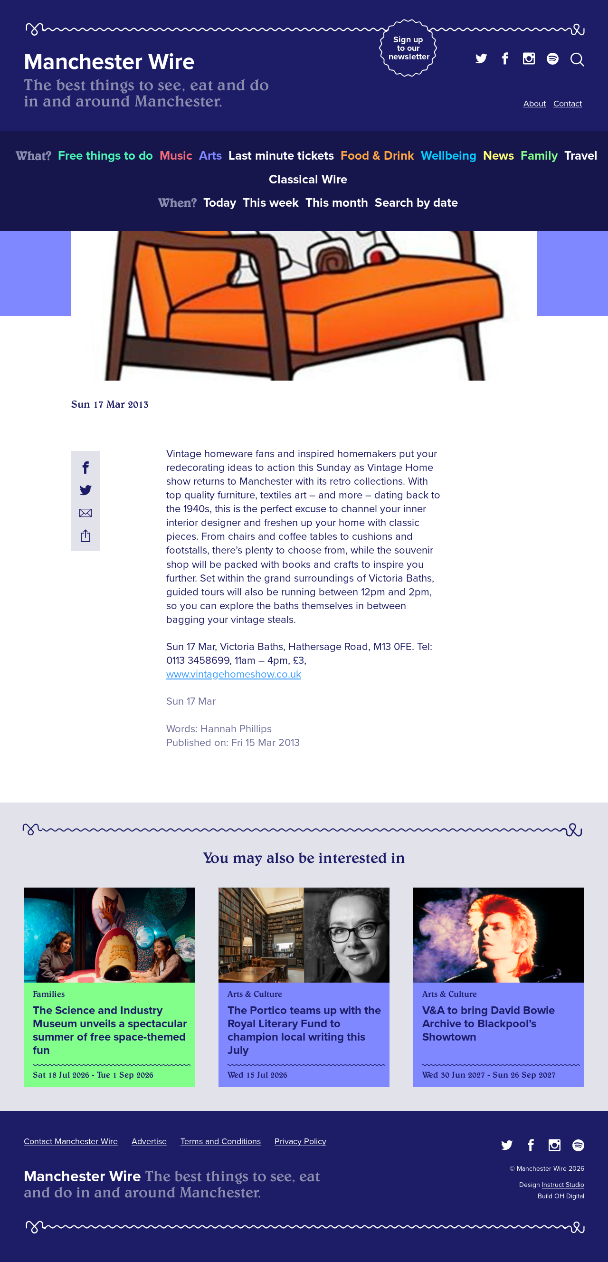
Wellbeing (448, 155)
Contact (567, 103)
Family (539, 155)
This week (271, 202)
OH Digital (569, 1196)
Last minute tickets (281, 155)
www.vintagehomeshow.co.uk (233, 674)
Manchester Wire (109, 62)
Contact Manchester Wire (71, 1141)
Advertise (149, 1141)
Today (219, 202)
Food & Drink (377, 155)
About (534, 103)
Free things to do (105, 155)
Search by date (416, 202)
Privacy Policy (300, 1141)
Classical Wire (308, 179)
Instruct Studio (563, 1185)
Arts (210, 155)
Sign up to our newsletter (409, 48)
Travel (581, 155)
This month (336, 202)
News (498, 155)
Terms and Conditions (220, 1141)
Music (176, 155)
